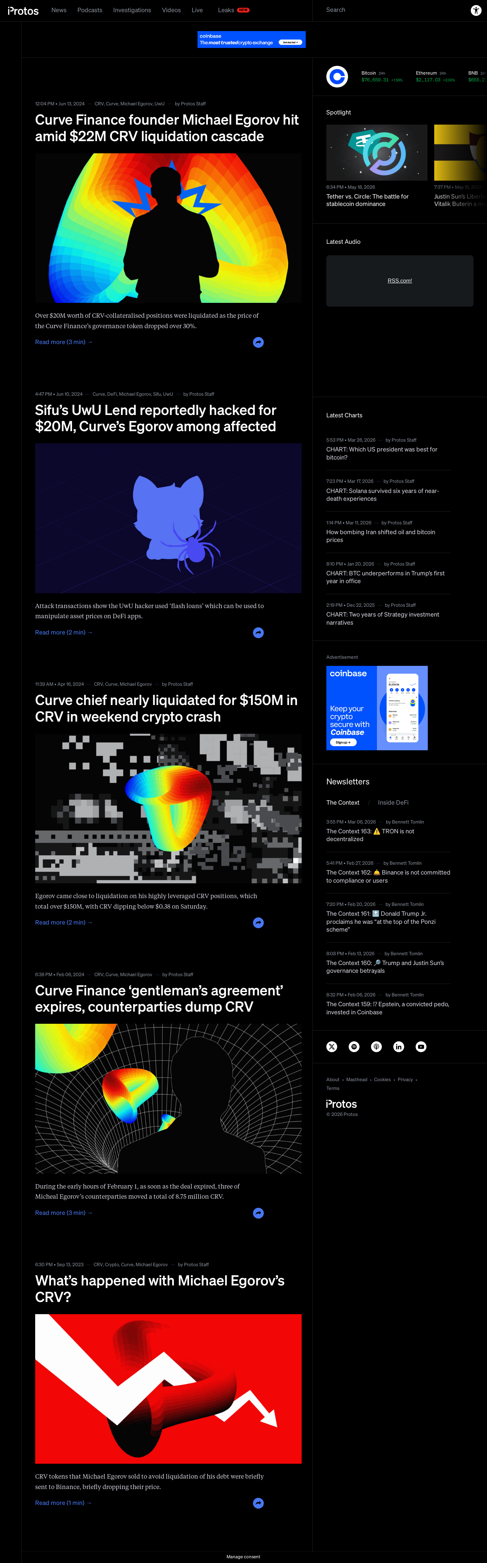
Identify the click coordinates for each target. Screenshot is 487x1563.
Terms (333, 1088)
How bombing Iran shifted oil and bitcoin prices (380, 536)
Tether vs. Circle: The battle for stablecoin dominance (367, 201)
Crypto (112, 1264)
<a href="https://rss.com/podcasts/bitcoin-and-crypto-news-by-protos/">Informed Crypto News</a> (399, 319)
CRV (99, 104)
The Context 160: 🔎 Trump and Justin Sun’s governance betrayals (385, 967)
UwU (160, 104)
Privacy (405, 1079)
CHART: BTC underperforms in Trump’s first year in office (385, 577)
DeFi (112, 394)
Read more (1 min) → (63, 1503)
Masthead (356, 1079)
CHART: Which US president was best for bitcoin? (382, 454)
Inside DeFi (393, 803)
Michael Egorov (136, 104)
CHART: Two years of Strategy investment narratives (382, 619)
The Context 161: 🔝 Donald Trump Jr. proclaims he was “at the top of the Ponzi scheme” (381, 922)
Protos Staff (193, 104)
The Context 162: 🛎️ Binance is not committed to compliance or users (388, 877)
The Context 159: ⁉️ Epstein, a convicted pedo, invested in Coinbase (387, 1008)
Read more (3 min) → (64, 342)
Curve (112, 104)
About (333, 1079)
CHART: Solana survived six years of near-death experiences (382, 495)
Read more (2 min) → (64, 633)
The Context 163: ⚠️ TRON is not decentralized (370, 835)
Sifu (157, 394)
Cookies (382, 1079)
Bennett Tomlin (408, 822)
